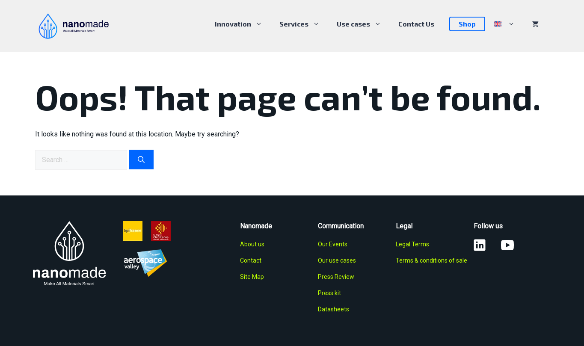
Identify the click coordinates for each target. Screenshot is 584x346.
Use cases (363, 24)
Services (303, 24)
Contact (250, 260)
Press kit (329, 293)
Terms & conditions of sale (431, 260)
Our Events (332, 244)
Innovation (243, 24)
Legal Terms (412, 244)
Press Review (336, 276)
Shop (467, 24)
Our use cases (337, 260)
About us (252, 244)
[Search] (141, 159)
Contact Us (416, 24)
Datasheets (333, 309)
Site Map (252, 276)
